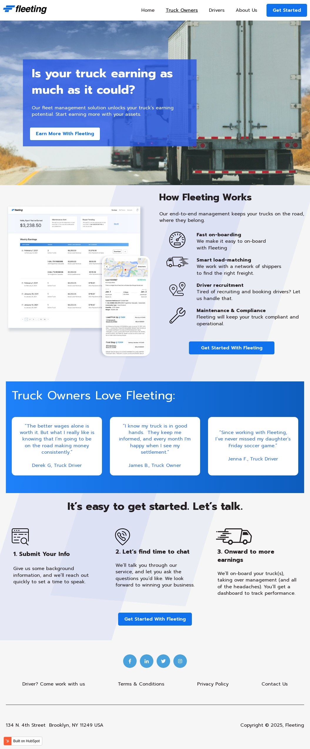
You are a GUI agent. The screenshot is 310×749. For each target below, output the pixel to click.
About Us (246, 10)
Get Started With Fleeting (231, 347)
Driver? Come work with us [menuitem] (53, 684)
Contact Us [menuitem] (275, 684)
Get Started (287, 10)
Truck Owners (182, 10)
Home (148, 10)
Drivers (216, 10)
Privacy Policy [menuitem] (213, 684)
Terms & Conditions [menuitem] (141, 684)
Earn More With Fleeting (65, 133)
